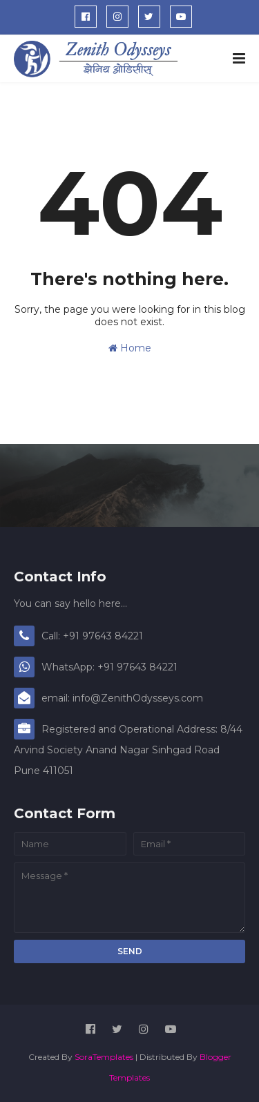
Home (129, 348)
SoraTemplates (104, 1057)
